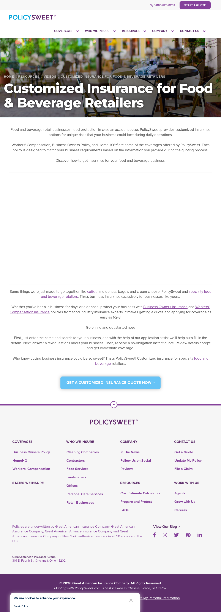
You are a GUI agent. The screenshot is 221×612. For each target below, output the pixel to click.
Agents (179, 493)
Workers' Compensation (31, 468)
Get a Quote (183, 452)
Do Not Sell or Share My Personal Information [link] (146, 597)
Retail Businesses (80, 502)
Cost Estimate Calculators (140, 493)
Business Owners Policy (31, 452)
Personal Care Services (84, 494)
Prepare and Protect (136, 501)
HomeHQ (20, 460)
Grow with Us (184, 501)
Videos (50, 76)
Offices (72, 485)
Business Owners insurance (165, 307)
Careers (180, 510)
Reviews (126, 468)
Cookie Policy (21, 606)
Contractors (75, 460)
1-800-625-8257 (162, 5)
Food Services (77, 468)
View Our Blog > (166, 526)
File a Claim (183, 468)
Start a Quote (195, 5)
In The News (130, 452)
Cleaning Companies (82, 452)
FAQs (124, 510)
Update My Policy (188, 460)
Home (9, 76)
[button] (131, 600)
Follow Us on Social (135, 460)
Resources (28, 76)
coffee (92, 291)
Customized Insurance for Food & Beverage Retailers (113, 76)
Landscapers (76, 477)
